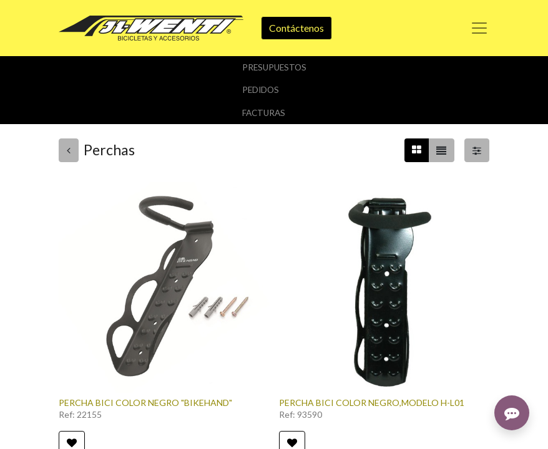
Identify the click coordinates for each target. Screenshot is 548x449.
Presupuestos (274, 67)
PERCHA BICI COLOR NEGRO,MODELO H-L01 (371, 402)
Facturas (263, 113)
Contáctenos (296, 28)
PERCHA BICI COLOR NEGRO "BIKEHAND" (145, 402)
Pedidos (260, 90)
